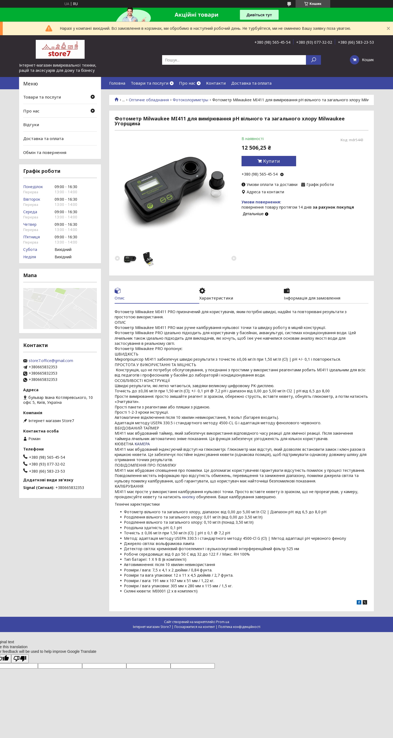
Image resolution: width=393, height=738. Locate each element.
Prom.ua (222, 622)
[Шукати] (313, 60)
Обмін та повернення (44, 152)
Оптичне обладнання (149, 99)
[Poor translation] (20, 658)
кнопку (188, 496)
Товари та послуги (149, 83)
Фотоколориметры (190, 99)
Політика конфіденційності (239, 626)
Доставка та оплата (251, 83)
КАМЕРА (142, 443)
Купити (271, 161)
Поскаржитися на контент (194, 626)
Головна (117, 83)
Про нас (187, 83)
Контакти (216, 83)
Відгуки (31, 124)
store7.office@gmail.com (51, 360)
